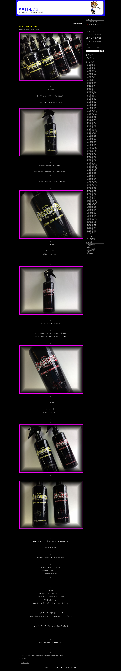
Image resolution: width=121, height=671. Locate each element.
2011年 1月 (90, 181)
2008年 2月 (90, 233)
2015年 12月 (90, 94)
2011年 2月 (90, 179)
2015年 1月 (90, 110)
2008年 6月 (90, 227)
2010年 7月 (90, 190)
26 (91, 41)
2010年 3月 (90, 196)
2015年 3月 (90, 107)
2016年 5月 (90, 86)
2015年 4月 (90, 106)
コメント (91, 249)
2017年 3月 (90, 73)
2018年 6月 (90, 64)
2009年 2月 (90, 215)
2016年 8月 (90, 82)
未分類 (27, 29)
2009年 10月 (90, 203)
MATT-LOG (28, 9)
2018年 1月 (90, 69)
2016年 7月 (90, 83)
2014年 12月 (90, 111)
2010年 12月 (90, 182)
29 (98, 41)
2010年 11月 (90, 184)
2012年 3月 (90, 160)
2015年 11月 (90, 95)
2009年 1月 (90, 216)
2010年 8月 (90, 188)
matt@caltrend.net (51, 573)
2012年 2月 (90, 162)
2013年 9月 (90, 134)
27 (93, 41)
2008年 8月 (90, 224)
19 (91, 38)
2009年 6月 (90, 209)
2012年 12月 (90, 147)
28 (95, 41)
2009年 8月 (90, 206)
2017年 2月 (90, 75)
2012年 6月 (90, 156)
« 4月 (88, 47)
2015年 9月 (90, 98)
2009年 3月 (90, 213)
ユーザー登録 (91, 244)
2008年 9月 (90, 222)
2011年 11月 (90, 166)
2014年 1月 (90, 128)
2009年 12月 (90, 200)
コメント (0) (22, 658)
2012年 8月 (90, 153)
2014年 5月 (90, 122)
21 (95, 38)
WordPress (90, 253)
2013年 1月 (90, 145)
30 (100, 41)
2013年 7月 (90, 137)
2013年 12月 (90, 129)
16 (100, 34)
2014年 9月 (90, 116)
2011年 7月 (90, 172)
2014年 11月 (90, 113)
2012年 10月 (90, 150)
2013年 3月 (90, 143)
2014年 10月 (90, 114)
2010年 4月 (90, 194)
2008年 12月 (90, 218)
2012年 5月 (90, 157)
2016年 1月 (90, 92)
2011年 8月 (90, 171)
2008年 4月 (90, 230)
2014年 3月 (90, 125)
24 (87, 41)
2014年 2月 (90, 126)
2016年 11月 (90, 79)
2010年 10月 (90, 185)
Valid (91, 250)
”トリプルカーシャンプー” (28, 26)
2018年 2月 (90, 67)
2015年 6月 (90, 103)
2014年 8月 (90, 117)
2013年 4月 (90, 141)
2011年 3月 (90, 178)
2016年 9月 (90, 80)
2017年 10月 (90, 72)
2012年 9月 (90, 151)
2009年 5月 (90, 211)
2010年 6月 (90, 191)
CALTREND (90, 58)
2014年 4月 (90, 123)
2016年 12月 (90, 77)
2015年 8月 (90, 100)
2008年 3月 (90, 231)
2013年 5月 (90, 140)
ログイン (89, 246)
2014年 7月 (90, 119)
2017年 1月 (90, 76)
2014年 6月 (90, 120)
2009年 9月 (90, 205)
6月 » (98, 47)
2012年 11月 (90, 148)
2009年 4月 (90, 212)
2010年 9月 (90, 187)
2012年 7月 (90, 154)
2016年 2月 (90, 91)
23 (100, 38)
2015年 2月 (90, 109)
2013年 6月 (90, 138)
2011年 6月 (90, 174)
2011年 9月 (90, 169)
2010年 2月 (90, 197)
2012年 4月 (90, 159)
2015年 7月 (90, 101)
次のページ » (25, 663)
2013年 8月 (90, 135)
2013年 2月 (90, 144)
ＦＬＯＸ (89, 57)
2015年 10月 (90, 97)
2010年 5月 (90, 193)
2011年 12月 (90, 165)
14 (95, 34)
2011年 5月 (90, 175)
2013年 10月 (90, 132)
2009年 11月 (90, 202)
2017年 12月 (90, 70)
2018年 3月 (90, 66)
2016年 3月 (90, 89)
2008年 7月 (90, 225)
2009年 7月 (90, 208)
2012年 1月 (90, 163)
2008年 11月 (90, 219)
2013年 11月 (90, 131)
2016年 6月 (90, 85)
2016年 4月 (90, 88)
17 (87, 38)
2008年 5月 (90, 228)
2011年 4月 (90, 177)
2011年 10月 (90, 168)
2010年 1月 (90, 199)
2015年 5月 (90, 104)
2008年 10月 (90, 221)
